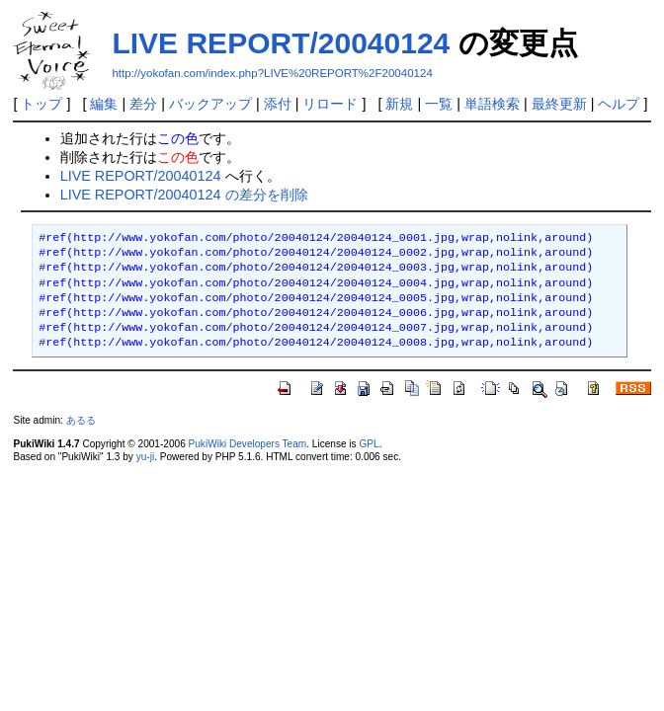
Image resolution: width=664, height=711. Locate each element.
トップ (41, 104)
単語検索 (492, 104)
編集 (104, 104)
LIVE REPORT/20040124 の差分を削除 (184, 194)
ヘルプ (618, 104)
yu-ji (145, 456)
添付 (277, 104)
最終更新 (559, 104)
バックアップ (210, 104)
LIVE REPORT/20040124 (281, 43)
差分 (143, 104)
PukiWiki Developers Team (248, 443)
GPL (368, 443)
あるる (81, 420)
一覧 (439, 104)
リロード (330, 104)
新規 (399, 104)
